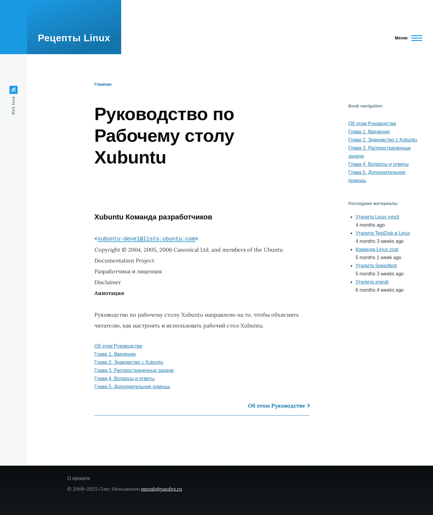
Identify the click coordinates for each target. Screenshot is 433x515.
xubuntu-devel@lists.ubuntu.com (146, 238)
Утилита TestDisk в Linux (382, 233)
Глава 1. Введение (115, 354)
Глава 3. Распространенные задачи (134, 370)
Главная (103, 84)
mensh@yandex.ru (161, 489)
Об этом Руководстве (118, 346)
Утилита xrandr (372, 281)
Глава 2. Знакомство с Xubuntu (128, 362)
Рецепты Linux (74, 38)
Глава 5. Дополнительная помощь (132, 386)
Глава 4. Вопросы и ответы (124, 378)
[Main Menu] (406, 38)
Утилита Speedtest (376, 265)
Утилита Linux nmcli (377, 216)
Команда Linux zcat (376, 249)
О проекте (78, 478)
